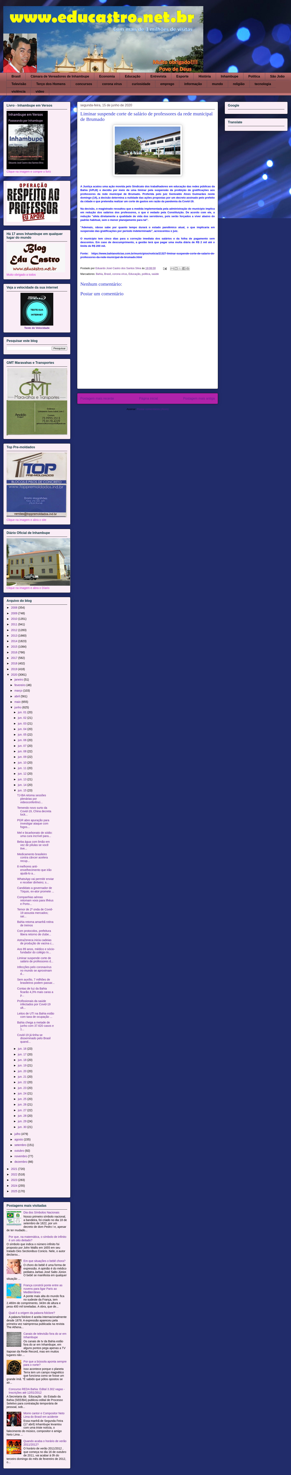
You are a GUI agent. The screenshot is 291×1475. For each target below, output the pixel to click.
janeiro (19, 679)
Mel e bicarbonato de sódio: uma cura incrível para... (34, 834)
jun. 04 (22, 729)
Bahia (99, 273)
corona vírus (112, 84)
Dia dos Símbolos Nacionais (41, 1212)
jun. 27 (22, 1110)
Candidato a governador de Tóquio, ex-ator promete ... (35, 889)
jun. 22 (22, 1082)
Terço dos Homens (51, 84)
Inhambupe (229, 76)
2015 (14, 646)
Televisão (18, 84)
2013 (14, 635)
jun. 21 (22, 1076)
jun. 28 (22, 1115)
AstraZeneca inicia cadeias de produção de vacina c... (35, 941)
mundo (217, 84)
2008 (14, 607)
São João (277, 76)
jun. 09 (22, 756)
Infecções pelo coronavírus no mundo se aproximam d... (34, 970)
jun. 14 (22, 784)
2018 (14, 663)
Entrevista (158, 76)
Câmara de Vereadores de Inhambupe (60, 76)
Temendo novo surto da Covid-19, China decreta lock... (34, 811)
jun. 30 (22, 1127)
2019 (14, 669)
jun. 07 (22, 745)
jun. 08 (22, 751)
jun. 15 (22, 790)
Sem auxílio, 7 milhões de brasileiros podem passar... (36, 981)
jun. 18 (22, 1060)
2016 (14, 652)
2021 (14, 1169)
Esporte (182, 76)
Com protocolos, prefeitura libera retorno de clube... (34, 932)
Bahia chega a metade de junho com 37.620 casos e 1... (35, 1026)
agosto (19, 1139)
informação (193, 84)
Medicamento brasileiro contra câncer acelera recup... (32, 858)
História (205, 76)
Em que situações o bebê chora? (45, 1261)
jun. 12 (22, 773)
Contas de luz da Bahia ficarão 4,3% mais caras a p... (35, 992)
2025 (14, 1191)
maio (17, 701)
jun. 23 (22, 1088)
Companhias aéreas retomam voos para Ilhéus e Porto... (35, 900)
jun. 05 (22, 734)
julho (17, 1134)
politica (146, 273)
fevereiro (20, 685)
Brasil (15, 76)
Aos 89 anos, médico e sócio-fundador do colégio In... (36, 950)
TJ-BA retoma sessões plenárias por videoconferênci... (31, 799)
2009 (14, 613)
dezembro (21, 1161)
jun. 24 (22, 1093)
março (18, 690)
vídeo (39, 91)
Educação (132, 76)
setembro (20, 1145)
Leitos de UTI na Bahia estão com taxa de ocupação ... (35, 1015)
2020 (14, 674)
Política (254, 76)
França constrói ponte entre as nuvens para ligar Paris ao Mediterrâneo (43, 1289)
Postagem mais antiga (199, 398)
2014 (14, 641)
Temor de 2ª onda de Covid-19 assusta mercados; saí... (35, 913)
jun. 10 (22, 762)
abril (17, 696)
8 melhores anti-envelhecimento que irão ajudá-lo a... (34, 870)
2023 (14, 1180)
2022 (14, 1174)
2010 (14, 618)
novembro (21, 1156)
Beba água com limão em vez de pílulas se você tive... (33, 845)
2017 (14, 657)
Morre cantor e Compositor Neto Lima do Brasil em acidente (44, 1415)
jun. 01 (22, 712)
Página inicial (148, 398)
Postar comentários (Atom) (153, 409)
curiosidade (141, 84)
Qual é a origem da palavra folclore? (32, 1312)
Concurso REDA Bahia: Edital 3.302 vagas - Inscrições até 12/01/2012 (37, 1390)
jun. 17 (22, 1054)
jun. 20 (22, 1071)
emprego (167, 84)
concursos (84, 84)
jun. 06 (22, 740)
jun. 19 (22, 1065)
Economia (107, 76)
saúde (155, 273)
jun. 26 (22, 1104)
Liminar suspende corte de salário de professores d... (35, 959)
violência (18, 91)
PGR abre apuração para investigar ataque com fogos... (33, 824)
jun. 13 (22, 779)
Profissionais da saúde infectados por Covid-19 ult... (34, 1004)
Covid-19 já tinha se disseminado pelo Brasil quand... (34, 1038)
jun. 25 (22, 1099)
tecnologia (263, 84)
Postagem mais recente (97, 398)
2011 (14, 624)
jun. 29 (22, 1121)
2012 (14, 630)
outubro (19, 1150)
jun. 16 (22, 1048)
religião (239, 84)
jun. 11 (22, 768)
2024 (14, 1185)
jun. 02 (22, 717)
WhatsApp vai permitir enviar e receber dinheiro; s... (35, 880)
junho (18, 707)
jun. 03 (22, 723)
